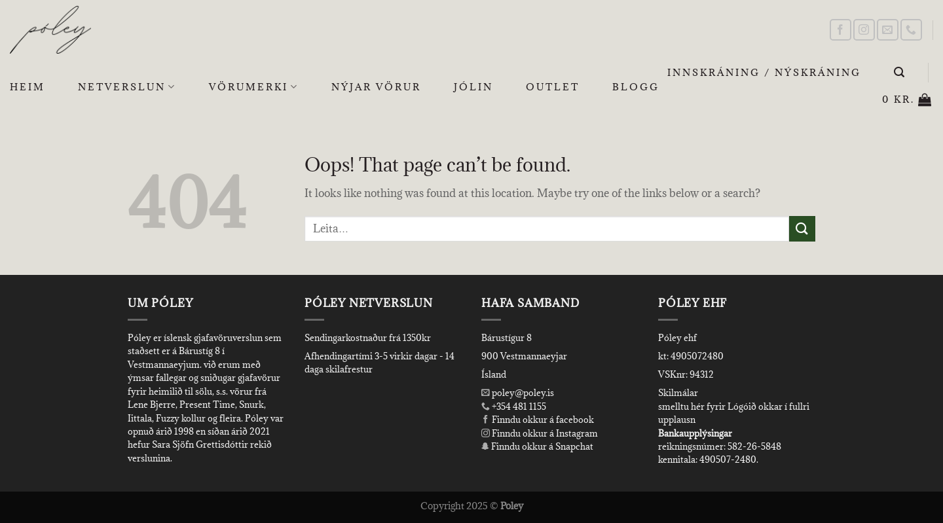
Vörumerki (254, 87)
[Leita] (900, 72)
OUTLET (553, 87)
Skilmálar (678, 393)
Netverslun (127, 87)
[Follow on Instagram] (864, 30)
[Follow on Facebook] (840, 30)
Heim (27, 87)
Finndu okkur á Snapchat (537, 446)
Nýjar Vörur (376, 87)
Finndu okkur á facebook (537, 419)
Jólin (473, 87)
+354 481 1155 (518, 406)
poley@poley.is (517, 393)
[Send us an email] (887, 30)
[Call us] (911, 30)
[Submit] (802, 229)
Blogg (635, 87)
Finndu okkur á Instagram (539, 433)
